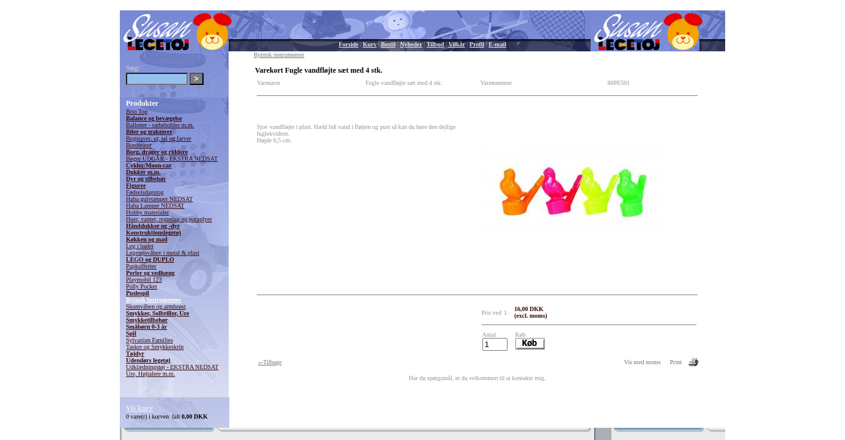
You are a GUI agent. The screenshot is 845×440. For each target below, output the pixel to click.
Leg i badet (139, 246)
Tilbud (436, 44)
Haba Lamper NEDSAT (155, 205)
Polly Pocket (141, 286)
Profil (477, 44)
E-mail (497, 44)
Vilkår (456, 44)
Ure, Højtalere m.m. (150, 373)
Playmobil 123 (144, 279)
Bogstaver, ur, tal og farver (158, 138)
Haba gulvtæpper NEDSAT (159, 199)
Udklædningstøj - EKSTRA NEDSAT (172, 367)
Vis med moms (642, 362)
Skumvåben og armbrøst (156, 306)
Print (676, 362)
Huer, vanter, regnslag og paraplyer (169, 219)
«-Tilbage (270, 362)
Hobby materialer (147, 212)
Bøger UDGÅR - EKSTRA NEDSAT (172, 158)
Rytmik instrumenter (153, 299)
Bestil (388, 44)
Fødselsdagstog (145, 192)
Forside (348, 44)
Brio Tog (137, 111)
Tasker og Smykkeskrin (154, 346)
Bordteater (139, 145)
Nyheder (411, 44)
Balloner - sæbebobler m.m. (160, 125)
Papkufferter (141, 266)
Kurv (370, 44)
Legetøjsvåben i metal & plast (162, 252)
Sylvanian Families (149, 340)
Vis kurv (139, 408)
